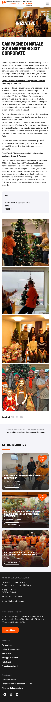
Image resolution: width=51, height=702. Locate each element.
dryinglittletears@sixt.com (13, 601)
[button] (47, 3)
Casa (20, 28)
